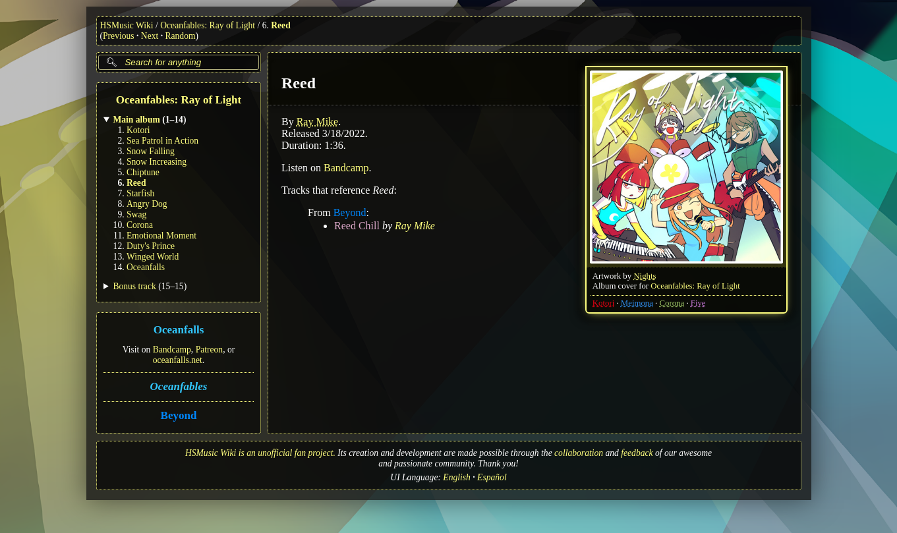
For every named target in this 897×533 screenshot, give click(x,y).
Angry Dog (147, 204)
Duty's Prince (151, 246)
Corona (140, 225)
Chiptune (143, 172)
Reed (280, 25)
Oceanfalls (146, 267)
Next (149, 36)
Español (492, 477)
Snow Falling (151, 151)
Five (697, 303)
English (457, 477)
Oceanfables (178, 386)
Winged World (153, 257)
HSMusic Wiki (127, 25)
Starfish (140, 193)
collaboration (578, 453)
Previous (118, 36)
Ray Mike (317, 121)
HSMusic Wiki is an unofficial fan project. (260, 453)
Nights (644, 276)
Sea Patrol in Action (162, 141)
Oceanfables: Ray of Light (207, 25)
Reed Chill (357, 225)
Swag (136, 214)
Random (180, 36)
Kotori (138, 130)
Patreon (209, 349)
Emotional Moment (161, 235)
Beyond (178, 415)
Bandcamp (171, 349)
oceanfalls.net (177, 360)
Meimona (636, 303)
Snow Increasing (157, 162)
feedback (636, 453)
